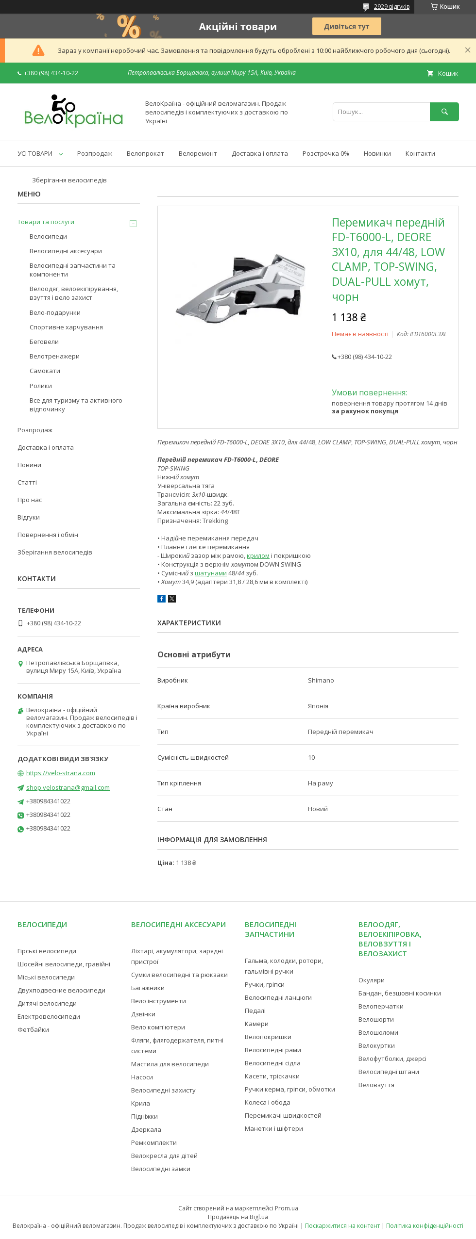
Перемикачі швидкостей (283, 1115)
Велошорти (376, 1019)
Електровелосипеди (48, 1016)
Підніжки (144, 1116)
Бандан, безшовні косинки (399, 993)
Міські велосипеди (46, 977)
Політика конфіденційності (424, 1226)
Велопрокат (145, 153)
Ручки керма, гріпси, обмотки (290, 1089)
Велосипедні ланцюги (278, 997)
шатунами (211, 573)
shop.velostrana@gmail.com (68, 787)
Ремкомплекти (154, 1142)
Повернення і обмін (47, 534)
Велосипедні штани (388, 1071)
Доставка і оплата (260, 153)
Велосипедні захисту (163, 1090)
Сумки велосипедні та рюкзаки (179, 974)
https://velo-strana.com (60, 773)
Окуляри (371, 980)
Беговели (44, 341)
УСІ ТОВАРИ (34, 153)
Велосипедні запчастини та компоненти (73, 269)
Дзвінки (143, 1014)
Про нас (29, 499)
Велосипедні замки (160, 1168)
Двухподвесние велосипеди (61, 990)
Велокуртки (376, 1045)
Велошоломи (378, 1032)
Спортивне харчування (66, 327)
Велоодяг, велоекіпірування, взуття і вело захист (74, 293)
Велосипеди (48, 236)
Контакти (420, 153)
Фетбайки (33, 1029)
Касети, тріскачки (272, 1076)
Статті (27, 482)
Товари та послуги (45, 221)
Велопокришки (268, 1036)
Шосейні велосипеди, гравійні (63, 964)
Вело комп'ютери (158, 1027)
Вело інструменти (158, 1000)
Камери (257, 1023)
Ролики (41, 385)
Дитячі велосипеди (47, 1003)
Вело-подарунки (55, 312)
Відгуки (28, 517)
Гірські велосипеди (46, 950)
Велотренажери (55, 356)
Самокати (45, 370)
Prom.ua (286, 1208)
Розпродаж (94, 153)
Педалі (255, 1010)
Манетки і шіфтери (274, 1128)
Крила (140, 1103)
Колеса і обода (267, 1102)
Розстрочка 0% (326, 153)
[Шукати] (444, 111)
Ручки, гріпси (265, 984)
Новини (29, 464)
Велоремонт (198, 153)
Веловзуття (376, 1084)
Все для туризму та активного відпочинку (76, 404)
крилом (258, 555)
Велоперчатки (381, 1006)
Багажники (148, 987)
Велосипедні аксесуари (66, 250)
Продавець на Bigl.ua (238, 1217)
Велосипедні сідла (273, 1063)
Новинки (377, 153)
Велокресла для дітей (164, 1155)
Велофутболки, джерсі (392, 1058)
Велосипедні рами (273, 1049)
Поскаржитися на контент (342, 1226)
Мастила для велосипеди (170, 1064)
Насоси (142, 1077)
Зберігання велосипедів (69, 180)
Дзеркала (146, 1129)
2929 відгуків (391, 6)
